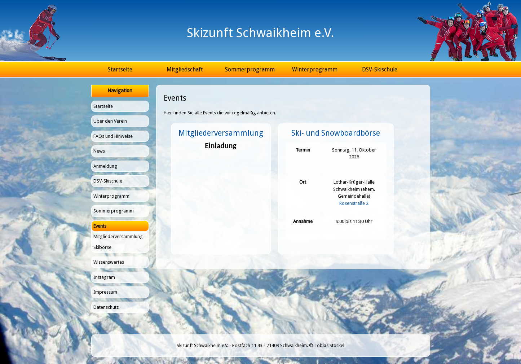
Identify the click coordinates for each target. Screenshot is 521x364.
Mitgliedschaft (185, 69)
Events (99, 226)
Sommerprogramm (250, 69)
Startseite (120, 69)
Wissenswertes (108, 262)
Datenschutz (106, 307)
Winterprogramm (314, 69)
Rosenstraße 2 (353, 203)
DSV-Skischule (379, 69)
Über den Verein (110, 121)
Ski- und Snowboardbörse (335, 132)
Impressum (105, 292)
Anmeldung (105, 166)
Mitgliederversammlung (118, 236)
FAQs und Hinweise (113, 136)
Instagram (104, 277)
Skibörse (102, 247)
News (99, 151)
